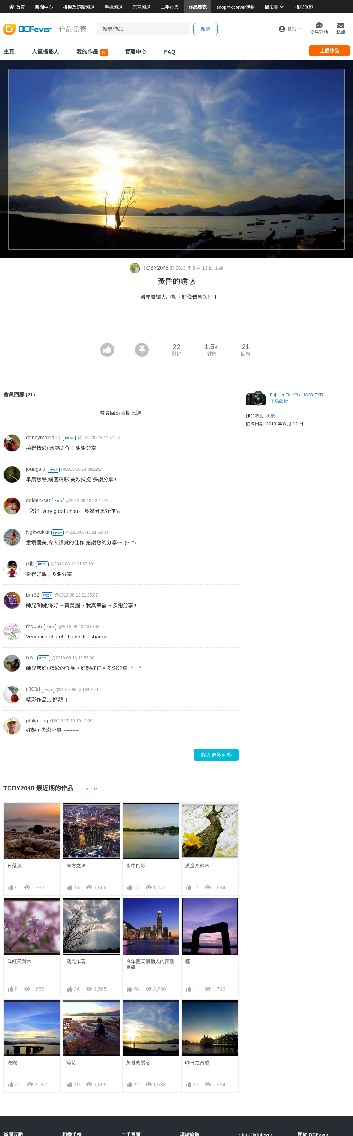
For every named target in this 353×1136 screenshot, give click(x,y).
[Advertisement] (176, 323)
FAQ (170, 52)
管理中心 (136, 52)
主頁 (9, 52)
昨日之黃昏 (197, 1062)
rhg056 (34, 626)
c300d (33, 689)
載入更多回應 (216, 755)
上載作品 (329, 51)
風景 (270, 416)
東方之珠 (76, 866)
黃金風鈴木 (197, 866)
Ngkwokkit (37, 532)
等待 (71, 1062)
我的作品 (91, 52)
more (91, 788)
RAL (31, 657)
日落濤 (14, 866)
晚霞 (12, 1062)
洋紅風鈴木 (19, 961)
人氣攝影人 (46, 52)
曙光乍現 (76, 961)
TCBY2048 (150, 268)
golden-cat (38, 500)
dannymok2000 (44, 437)
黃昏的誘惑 (138, 1062)
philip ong (37, 720)
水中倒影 (135, 866)
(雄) (30, 563)
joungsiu (35, 469)
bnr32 (32, 595)
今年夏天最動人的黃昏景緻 (150, 964)
